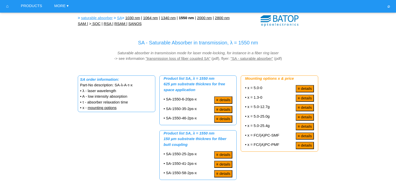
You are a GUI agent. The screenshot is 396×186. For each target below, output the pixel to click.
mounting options (102, 107)
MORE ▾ (61, 6)
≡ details (223, 100)
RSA (108, 23)
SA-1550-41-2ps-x (181, 163)
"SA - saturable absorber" (252, 58)
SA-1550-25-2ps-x (181, 154)
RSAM (120, 23)
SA (119, 18)
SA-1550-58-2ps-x (181, 173)
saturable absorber (97, 18)
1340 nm (168, 18)
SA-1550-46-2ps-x (181, 118)
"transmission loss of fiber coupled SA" (177, 58)
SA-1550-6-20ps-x (181, 99)
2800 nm (222, 18)
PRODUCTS (31, 6)
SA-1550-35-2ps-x (181, 109)
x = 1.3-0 (254, 97)
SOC (96, 23)
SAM (82, 23)
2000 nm (204, 18)
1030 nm (132, 18)
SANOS (135, 23)
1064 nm (150, 18)
